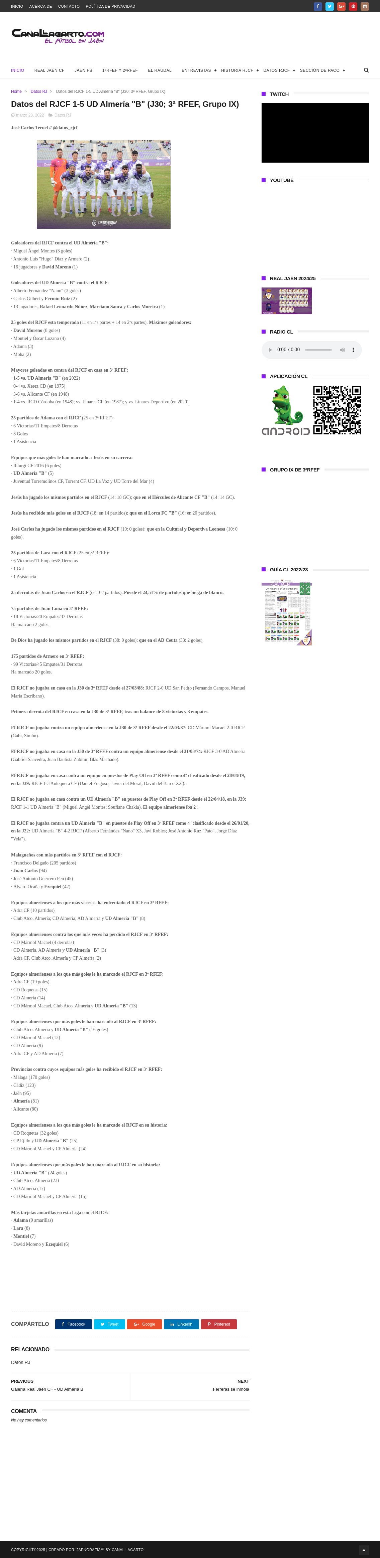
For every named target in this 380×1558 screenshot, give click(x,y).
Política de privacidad (110, 6)
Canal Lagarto (128, 1550)
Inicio (17, 6)
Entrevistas (196, 70)
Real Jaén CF (49, 70)
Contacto (69, 6)
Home (16, 91)
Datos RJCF (276, 70)
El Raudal (160, 70)
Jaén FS (83, 70)
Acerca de (40, 6)
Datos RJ (39, 91)
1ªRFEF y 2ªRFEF (120, 70)
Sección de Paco (320, 70)
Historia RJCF (237, 70)
